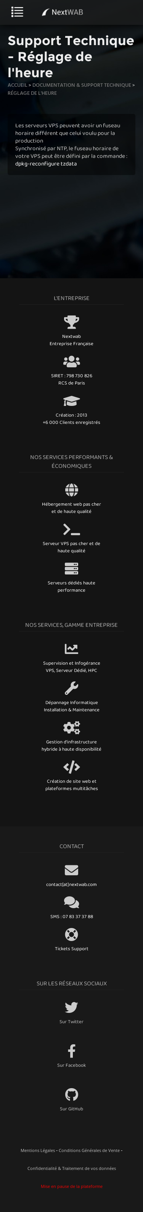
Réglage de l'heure (32, 93)
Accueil (17, 85)
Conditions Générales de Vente (89, 1150)
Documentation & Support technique (81, 85)
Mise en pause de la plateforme (72, 1186)
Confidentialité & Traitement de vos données (71, 1168)
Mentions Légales (38, 1150)
